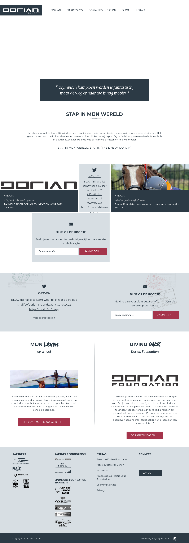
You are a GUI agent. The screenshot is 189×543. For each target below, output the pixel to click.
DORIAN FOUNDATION (143, 435)
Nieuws (140, 10)
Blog (125, 10)
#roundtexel (94, 198)
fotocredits (103, 470)
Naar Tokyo (75, 10)
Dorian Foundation (102, 10)
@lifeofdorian (47, 317)
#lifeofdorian (94, 194)
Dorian (56, 10)
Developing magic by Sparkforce (158, 538)
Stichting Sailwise (106, 484)
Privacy (101, 490)
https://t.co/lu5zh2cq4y (94, 207)
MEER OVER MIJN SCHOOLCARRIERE (42, 422)
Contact (147, 473)
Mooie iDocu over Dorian (110, 464)
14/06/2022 (94, 176)
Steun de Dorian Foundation (112, 459)
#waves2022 (94, 202)
